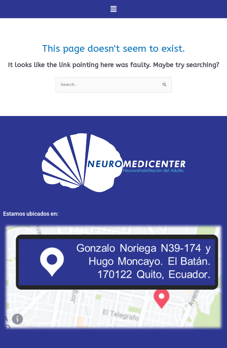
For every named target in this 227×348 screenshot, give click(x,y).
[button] (113, 9)
